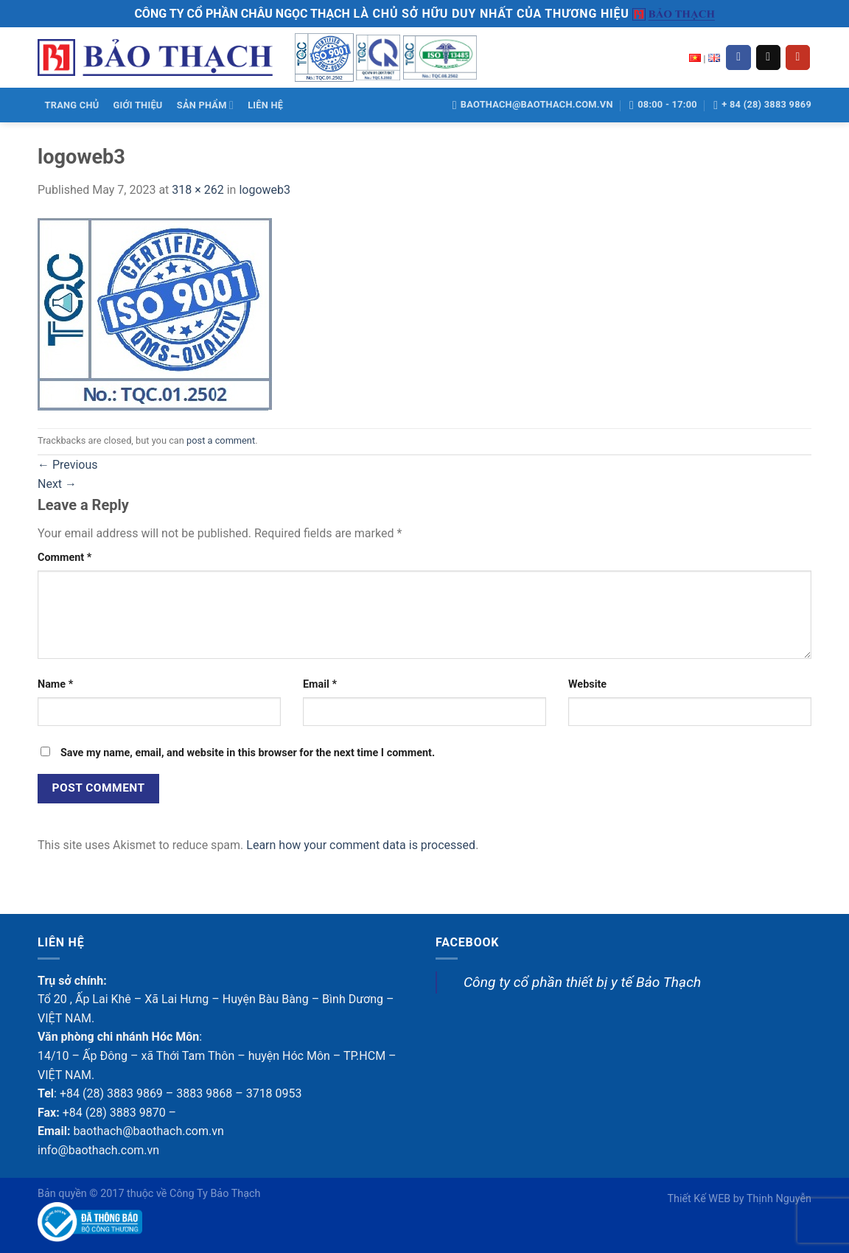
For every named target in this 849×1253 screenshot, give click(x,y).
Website (587, 684)
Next (57, 484)
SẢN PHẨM (205, 105)
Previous (68, 465)
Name (55, 684)
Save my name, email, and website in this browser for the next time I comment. (247, 753)
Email (320, 684)
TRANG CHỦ (72, 105)
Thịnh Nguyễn (779, 1199)
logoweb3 (264, 190)
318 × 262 (197, 190)
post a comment (220, 440)
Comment (64, 557)
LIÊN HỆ (265, 105)
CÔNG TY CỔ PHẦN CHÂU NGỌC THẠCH (241, 14)
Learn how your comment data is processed (360, 845)
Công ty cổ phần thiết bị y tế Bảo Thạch (582, 982)
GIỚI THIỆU (138, 105)
